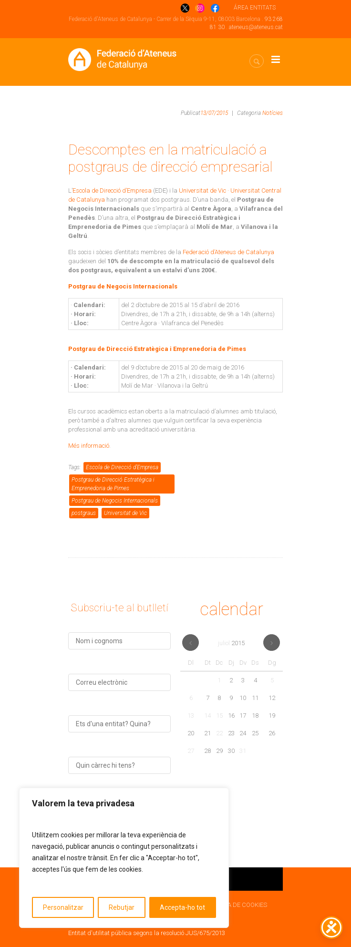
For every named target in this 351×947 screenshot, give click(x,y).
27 (190, 750)
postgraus (84, 513)
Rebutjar (121, 907)
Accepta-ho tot (182, 907)
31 (242, 750)
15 (219, 715)
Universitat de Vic (125, 513)
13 (190, 715)
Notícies (272, 113)
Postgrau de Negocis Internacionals (115, 500)
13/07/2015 (214, 113)
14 (207, 715)
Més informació (88, 445)
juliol (231, 643)
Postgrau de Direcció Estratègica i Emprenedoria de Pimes (113, 484)
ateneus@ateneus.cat (256, 27)
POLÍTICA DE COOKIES (236, 904)
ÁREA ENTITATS (255, 7)
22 (219, 733)
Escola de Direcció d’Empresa (112, 190)
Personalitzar (63, 907)
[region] (124, 858)
